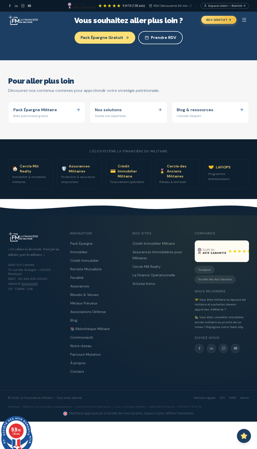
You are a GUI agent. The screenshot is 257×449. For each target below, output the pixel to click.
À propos (78, 363)
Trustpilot (204, 270)
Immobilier (79, 252)
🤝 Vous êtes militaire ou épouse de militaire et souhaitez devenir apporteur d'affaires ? (220, 304)
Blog (73, 320)
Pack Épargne (81, 243)
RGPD (232, 398)
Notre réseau (81, 346)
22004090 (29, 284)
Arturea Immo (144, 283)
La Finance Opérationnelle (154, 275)
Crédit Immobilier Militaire (154, 243)
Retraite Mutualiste (86, 269)
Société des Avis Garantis (215, 279)
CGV (222, 398)
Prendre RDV (160, 37)
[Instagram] (23, 6)
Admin (244, 398)
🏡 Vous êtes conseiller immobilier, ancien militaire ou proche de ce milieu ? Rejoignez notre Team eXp (219, 322)
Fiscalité (77, 277)
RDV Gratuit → (218, 20)
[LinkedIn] (16, 6)
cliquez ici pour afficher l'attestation (169, 413)
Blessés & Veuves (84, 294)
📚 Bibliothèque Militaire (90, 329)
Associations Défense (88, 311)
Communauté (81, 337)
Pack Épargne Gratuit (105, 37)
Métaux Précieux (83, 303)
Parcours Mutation (85, 354)
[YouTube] (29, 6)
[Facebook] (10, 6)
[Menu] (244, 20)
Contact (77, 371)
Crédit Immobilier (84, 260)
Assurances (79, 286)
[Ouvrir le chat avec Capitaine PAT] (244, 436)
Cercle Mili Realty (147, 266)
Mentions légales (205, 398)
